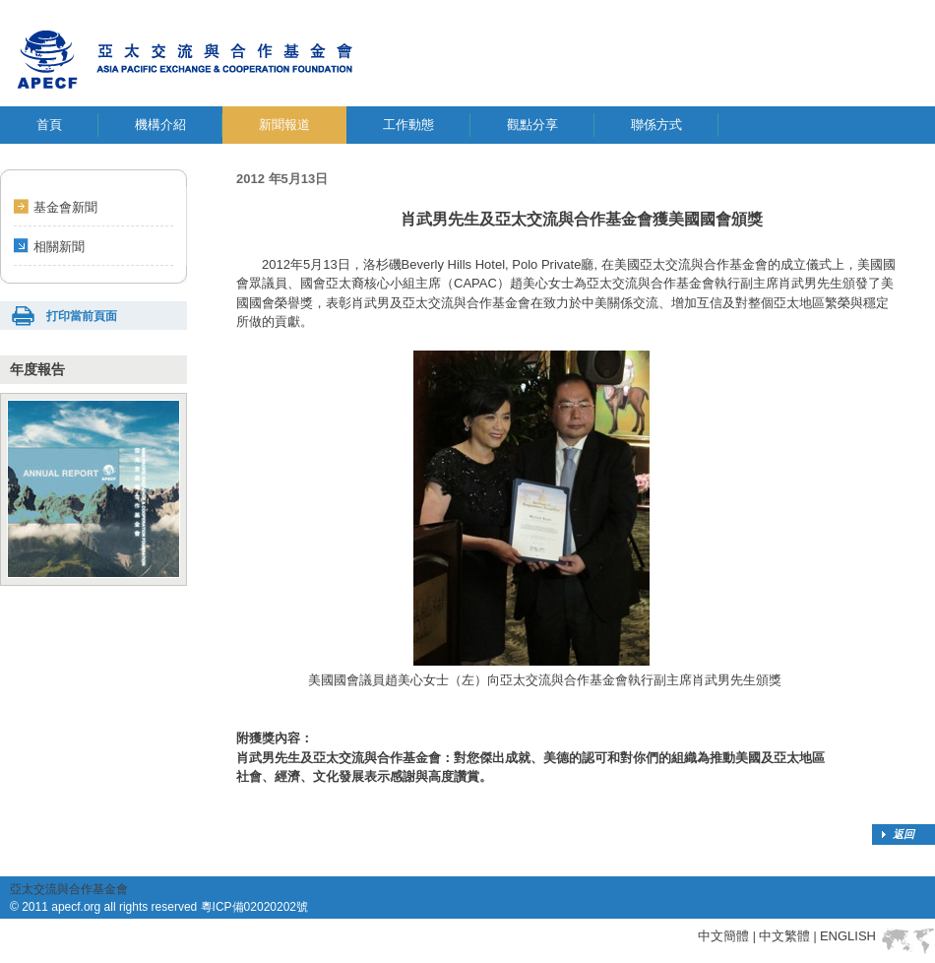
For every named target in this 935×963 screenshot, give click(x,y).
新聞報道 (284, 124)
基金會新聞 (65, 207)
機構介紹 (160, 124)
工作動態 (408, 124)
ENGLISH (848, 936)
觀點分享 (532, 124)
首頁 (49, 124)
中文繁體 (784, 936)
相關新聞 (59, 246)
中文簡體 (723, 936)
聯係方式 (656, 124)
